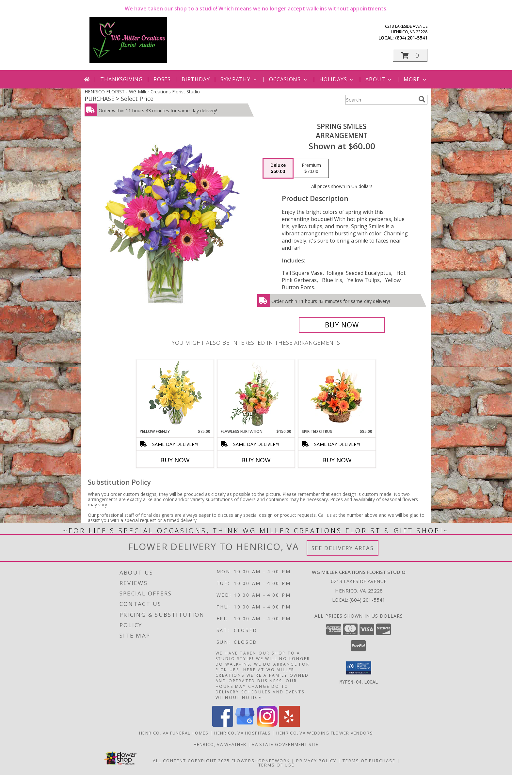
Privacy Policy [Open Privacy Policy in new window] (316, 761)
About (379, 79)
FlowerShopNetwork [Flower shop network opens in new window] (261, 761)
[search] (422, 99)
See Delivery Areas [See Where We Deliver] (343, 548)
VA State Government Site (285, 744)
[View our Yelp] (289, 725)
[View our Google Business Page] (244, 725)
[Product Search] (380, 99)
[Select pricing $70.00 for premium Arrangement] (311, 168)
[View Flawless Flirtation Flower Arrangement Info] (256, 394)
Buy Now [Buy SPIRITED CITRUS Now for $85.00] (337, 460)
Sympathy (239, 79)
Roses (162, 79)
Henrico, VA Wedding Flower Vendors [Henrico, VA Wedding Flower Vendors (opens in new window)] (324, 733)
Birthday (196, 79)
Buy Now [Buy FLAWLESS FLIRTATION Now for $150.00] (256, 460)
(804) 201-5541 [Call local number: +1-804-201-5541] (411, 38)
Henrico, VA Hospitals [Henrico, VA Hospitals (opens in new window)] (242, 733)
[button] (410, 55)
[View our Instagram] (267, 725)
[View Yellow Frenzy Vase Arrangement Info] (175, 394)
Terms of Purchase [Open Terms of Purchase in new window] (369, 761)
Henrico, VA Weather (220, 744)
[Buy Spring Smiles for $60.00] (342, 325)
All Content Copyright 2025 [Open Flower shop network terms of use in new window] (191, 761)
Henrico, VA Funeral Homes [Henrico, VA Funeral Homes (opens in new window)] (174, 733)
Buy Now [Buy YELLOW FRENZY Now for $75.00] (175, 460)
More (415, 79)
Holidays (337, 79)
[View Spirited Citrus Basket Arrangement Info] (337, 394)
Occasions (289, 79)
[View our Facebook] (222, 725)
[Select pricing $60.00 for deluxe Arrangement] (278, 168)
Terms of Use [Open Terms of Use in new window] (276, 765)
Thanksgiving (121, 79)
